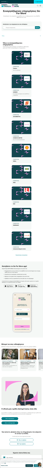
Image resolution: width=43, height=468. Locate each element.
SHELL (14, 161)
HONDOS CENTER (17, 137)
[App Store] (9, 285)
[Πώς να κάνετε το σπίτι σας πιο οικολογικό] (9, 354)
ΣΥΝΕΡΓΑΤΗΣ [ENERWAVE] (16, 223)
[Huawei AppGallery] (33, 285)
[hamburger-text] (40, 6)
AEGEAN (15, 92)
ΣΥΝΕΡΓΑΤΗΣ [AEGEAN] (16, 90)
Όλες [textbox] (3, 35)
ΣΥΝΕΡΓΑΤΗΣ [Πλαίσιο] (16, 66)
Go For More (4, 1)
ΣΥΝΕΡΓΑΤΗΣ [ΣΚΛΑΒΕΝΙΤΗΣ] (16, 114)
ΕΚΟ (14, 203)
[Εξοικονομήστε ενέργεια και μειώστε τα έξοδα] (28, 354)
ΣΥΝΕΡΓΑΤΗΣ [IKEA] (16, 180)
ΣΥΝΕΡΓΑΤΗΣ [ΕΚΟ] (16, 202)
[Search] (38, 6)
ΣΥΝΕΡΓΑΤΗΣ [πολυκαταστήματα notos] (16, 247)
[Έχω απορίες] (21, 457)
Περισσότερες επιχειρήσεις (21, 255)
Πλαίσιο (15, 68)
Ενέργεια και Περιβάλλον (7, 361)
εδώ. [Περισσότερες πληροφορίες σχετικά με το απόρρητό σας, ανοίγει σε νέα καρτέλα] (5, 463)
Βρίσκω (37, 27)
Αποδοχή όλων (29, 465)
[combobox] (19, 27)
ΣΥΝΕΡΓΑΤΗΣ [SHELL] (16, 159)
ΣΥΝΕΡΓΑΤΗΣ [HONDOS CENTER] (16, 136)
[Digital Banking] (38, 2)
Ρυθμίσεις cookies (4, 465)
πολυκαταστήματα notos (19, 248)
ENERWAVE (16, 225)
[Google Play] (21, 285)
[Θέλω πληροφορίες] (9, 418)
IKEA (14, 182)
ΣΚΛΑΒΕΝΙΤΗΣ (16, 116)
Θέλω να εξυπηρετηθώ (10, 422)
